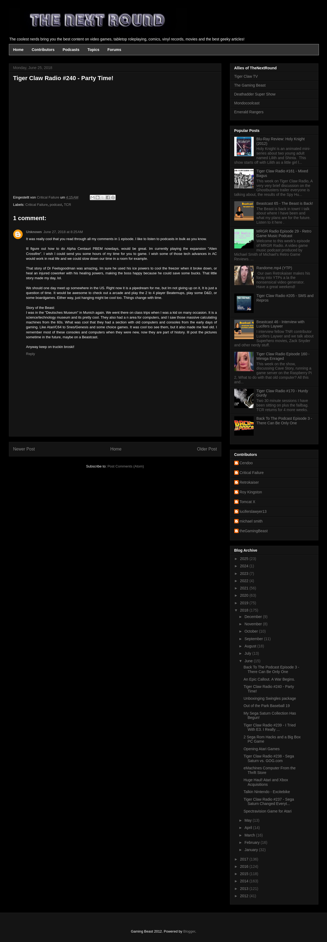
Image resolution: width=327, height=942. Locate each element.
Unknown (34, 232)
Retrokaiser (249, 482)
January (252, 850)
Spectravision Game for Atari (267, 811)
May (249, 820)
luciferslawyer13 (253, 511)
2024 (244, 566)
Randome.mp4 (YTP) (274, 268)
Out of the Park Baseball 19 (266, 706)
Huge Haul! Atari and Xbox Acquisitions (265, 782)
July (248, 653)
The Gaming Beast (250, 85)
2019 (244, 603)
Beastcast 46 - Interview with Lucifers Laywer (280, 324)
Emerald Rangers (249, 112)
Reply (30, 354)
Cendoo (246, 463)
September (254, 639)
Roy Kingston (251, 492)
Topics (93, 49)
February (253, 842)
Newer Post (24, 449)
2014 (244, 881)
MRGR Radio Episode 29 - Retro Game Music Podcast (283, 233)
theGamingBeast (254, 531)
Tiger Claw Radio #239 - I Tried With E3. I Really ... (269, 727)
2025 (244, 559)
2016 (244, 866)
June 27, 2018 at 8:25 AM (63, 232)
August (251, 646)
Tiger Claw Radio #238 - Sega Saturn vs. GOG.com (268, 758)
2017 (244, 859)
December (254, 617)
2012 (244, 896)
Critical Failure (36, 205)
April (249, 827)
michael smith (251, 521)
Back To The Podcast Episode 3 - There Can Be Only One (284, 420)
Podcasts (71, 49)
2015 (244, 874)
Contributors (43, 49)
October (252, 631)
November (254, 624)
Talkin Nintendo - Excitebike (266, 792)
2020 (244, 595)
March (250, 835)
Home (18, 49)
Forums (114, 49)
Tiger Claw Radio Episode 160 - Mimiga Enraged (282, 356)
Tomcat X (247, 502)
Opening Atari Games (261, 749)
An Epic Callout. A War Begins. (269, 679)
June (249, 661)
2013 (244, 888)
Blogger (189, 931)
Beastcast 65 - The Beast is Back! (284, 203)
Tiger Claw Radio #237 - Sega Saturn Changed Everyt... (268, 801)
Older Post (207, 449)
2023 (244, 573)
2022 (244, 581)
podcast (56, 205)
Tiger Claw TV (246, 76)
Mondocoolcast (247, 103)
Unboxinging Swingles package (269, 698)
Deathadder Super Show (255, 94)
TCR (67, 205)
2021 (244, 588)
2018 (244, 610)
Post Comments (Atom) (126, 466)
